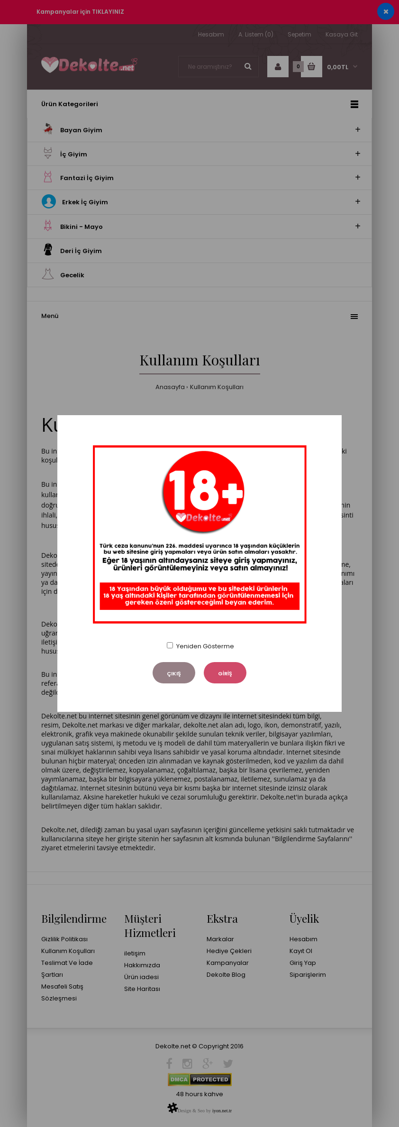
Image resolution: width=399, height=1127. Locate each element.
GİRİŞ (225, 673)
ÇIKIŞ (174, 673)
